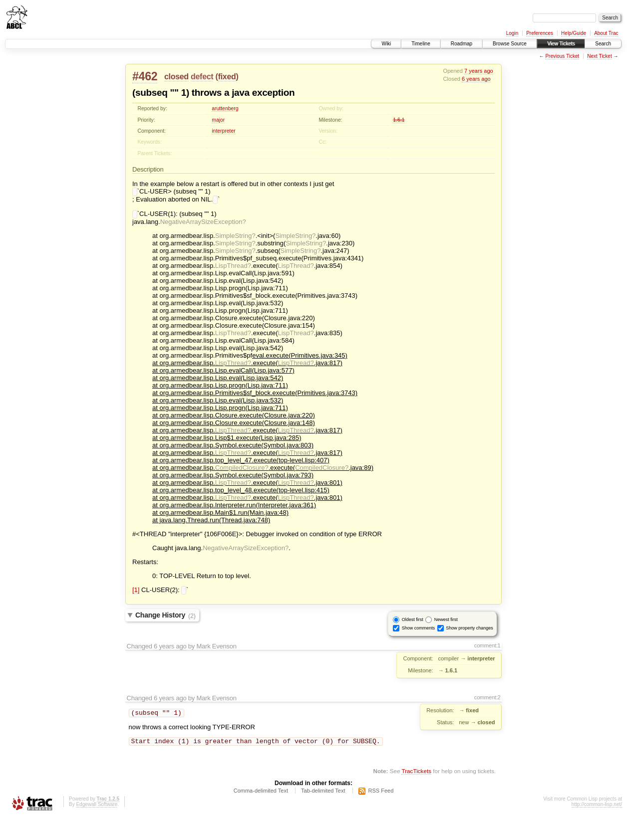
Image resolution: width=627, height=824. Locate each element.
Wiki (386, 43)
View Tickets (561, 43)
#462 (144, 76)
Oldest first (412, 623)
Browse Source (510, 43)
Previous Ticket (562, 56)
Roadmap (461, 43)
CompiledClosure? (242, 470)
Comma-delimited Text (261, 797)
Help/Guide (573, 33)
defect (202, 76)
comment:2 (487, 701)
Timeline (420, 43)
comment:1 (487, 649)
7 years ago (478, 71)
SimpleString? (235, 238)
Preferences (539, 33)
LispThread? (233, 268)
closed (176, 76)
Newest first (446, 623)
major (218, 120)
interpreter (223, 131)
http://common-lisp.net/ (597, 810)
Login (512, 33)
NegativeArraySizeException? (203, 224)
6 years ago (476, 79)
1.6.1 (398, 120)
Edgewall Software (96, 810)
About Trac (606, 33)
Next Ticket (599, 56)
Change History (165, 619)
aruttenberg (225, 108)
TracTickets (416, 777)
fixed (227, 76)
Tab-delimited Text (323, 797)
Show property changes (469, 631)
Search (603, 43)
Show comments (418, 631)
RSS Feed (381, 797)
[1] (135, 594)
